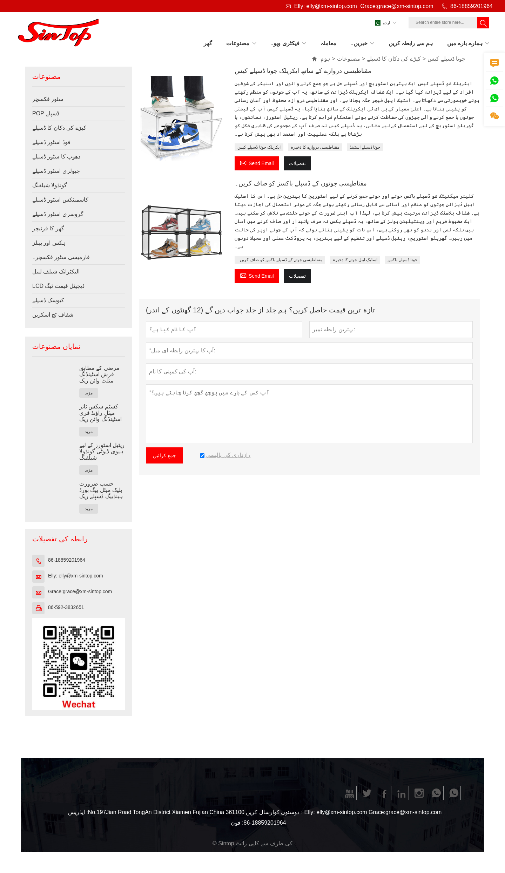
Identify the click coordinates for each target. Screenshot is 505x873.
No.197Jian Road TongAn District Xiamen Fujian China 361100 (166, 812)
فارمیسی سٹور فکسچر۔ (61, 257)
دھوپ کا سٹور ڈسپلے (56, 157)
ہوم (320, 59)
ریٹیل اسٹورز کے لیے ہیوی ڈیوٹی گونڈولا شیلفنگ (101, 451)
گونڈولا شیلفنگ (49, 185)
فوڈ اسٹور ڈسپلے (51, 142)
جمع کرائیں (164, 455)
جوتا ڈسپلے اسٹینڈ (365, 147)
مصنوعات (348, 59)
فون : (237, 823)
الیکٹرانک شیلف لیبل (56, 272)
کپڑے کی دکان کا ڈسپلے (394, 59)
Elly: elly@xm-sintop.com (325, 6)
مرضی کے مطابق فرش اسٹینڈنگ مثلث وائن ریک (99, 374)
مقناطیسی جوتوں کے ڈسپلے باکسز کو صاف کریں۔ (301, 183)
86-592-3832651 (66, 607)
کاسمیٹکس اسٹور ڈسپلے (60, 200)
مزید (89, 393)
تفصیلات (297, 163)
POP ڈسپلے (45, 113)
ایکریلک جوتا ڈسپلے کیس (259, 147)
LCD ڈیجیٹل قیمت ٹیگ (58, 286)
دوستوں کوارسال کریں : (274, 812)
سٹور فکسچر (47, 99)
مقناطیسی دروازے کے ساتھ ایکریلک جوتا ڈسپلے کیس (303, 70)
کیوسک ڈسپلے (48, 300)
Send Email (257, 162)
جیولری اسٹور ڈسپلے (56, 171)
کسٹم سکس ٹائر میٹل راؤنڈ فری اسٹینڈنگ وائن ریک (100, 413)
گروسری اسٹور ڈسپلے (57, 214)
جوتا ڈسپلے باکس (402, 259)
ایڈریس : (78, 812)
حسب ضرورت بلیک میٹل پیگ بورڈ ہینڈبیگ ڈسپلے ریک (101, 490)
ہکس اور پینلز (49, 243)
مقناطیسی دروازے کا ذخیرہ (315, 147)
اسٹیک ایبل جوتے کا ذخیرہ (355, 259)
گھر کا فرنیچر (48, 228)
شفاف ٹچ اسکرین (52, 315)
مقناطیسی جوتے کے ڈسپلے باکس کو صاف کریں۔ (279, 259)
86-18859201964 (471, 6)
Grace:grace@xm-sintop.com (396, 6)
